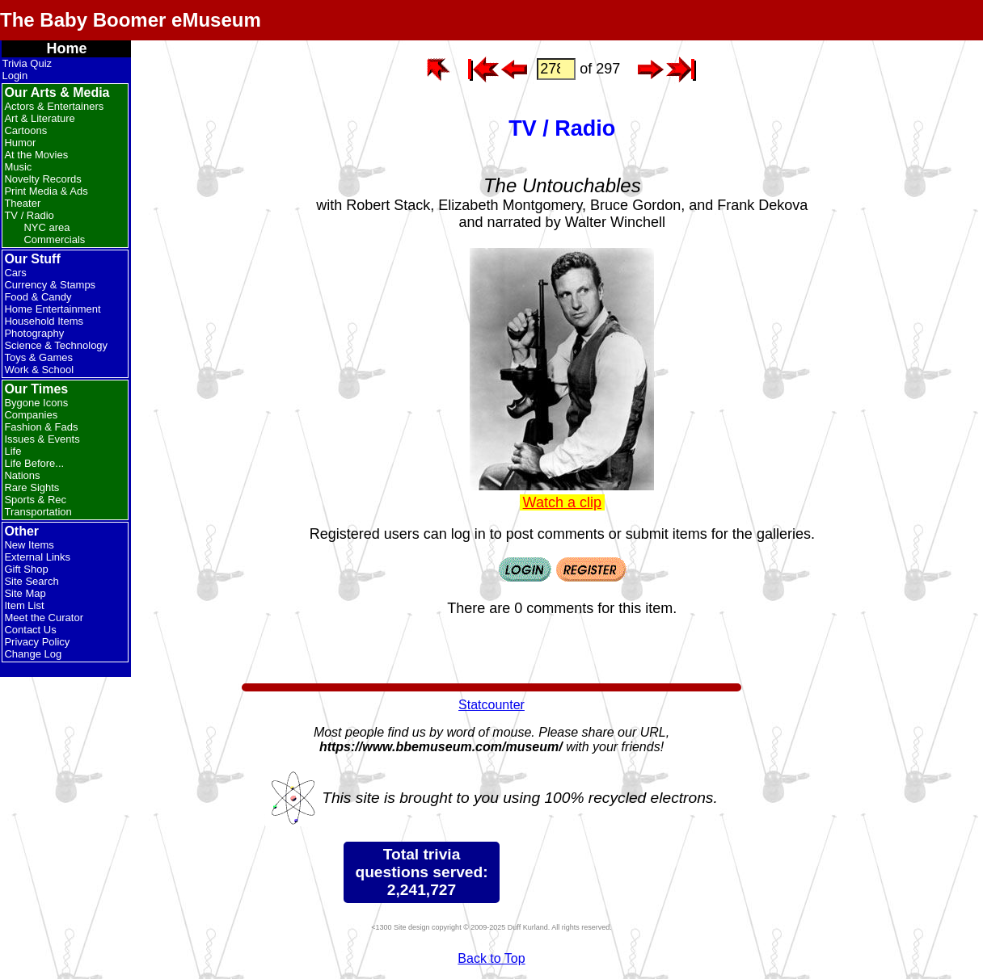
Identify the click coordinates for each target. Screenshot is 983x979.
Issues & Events (41, 439)
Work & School (39, 369)
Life (12, 451)
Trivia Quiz (27, 63)
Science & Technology (56, 345)
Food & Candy (37, 297)
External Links (37, 557)
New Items (28, 545)
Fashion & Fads (41, 427)
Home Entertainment (52, 309)
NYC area (46, 227)
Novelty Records (42, 179)
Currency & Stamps (49, 285)
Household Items (43, 321)
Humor (20, 143)
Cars (15, 273)
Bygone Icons (36, 403)
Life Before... (34, 463)
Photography (34, 333)
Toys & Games (38, 357)
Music (18, 167)
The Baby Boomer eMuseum (130, 20)
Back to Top (491, 958)
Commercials (54, 239)
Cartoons (25, 130)
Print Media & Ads (45, 191)
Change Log (32, 654)
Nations (22, 475)
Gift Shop (26, 569)
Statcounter (491, 705)
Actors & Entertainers (53, 106)
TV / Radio (28, 215)
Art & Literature (39, 118)
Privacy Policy (37, 642)
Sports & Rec (35, 500)
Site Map (24, 593)
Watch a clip (562, 502)
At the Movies (36, 155)
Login (14, 75)
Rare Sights (31, 487)
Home (66, 48)
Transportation (37, 512)
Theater (22, 203)
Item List (24, 605)
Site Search (31, 581)
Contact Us (30, 630)
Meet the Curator (43, 617)
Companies (30, 415)
